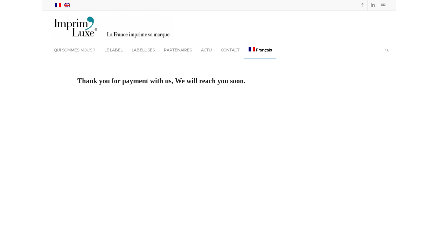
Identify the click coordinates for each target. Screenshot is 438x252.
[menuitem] (74, 50)
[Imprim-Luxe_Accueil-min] (111, 25)
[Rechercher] (385, 50)
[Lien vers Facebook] (362, 5)
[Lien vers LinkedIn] (373, 5)
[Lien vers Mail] (383, 5)
